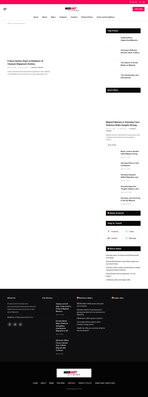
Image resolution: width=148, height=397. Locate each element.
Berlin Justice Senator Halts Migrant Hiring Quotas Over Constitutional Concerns (131, 152)
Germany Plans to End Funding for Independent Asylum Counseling (130, 164)
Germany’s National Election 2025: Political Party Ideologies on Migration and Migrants (130, 51)
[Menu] (4, 9)
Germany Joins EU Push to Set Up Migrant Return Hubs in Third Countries (130, 199)
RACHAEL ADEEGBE (37, 67)
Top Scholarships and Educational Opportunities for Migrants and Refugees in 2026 (130, 76)
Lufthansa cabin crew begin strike (118, 280)
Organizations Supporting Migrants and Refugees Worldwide (129, 39)
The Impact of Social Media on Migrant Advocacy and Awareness (129, 64)
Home (35, 17)
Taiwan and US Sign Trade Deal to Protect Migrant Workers (63, 307)
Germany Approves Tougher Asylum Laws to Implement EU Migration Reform (130, 187)
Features (63, 17)
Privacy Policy (87, 17)
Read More (112, 145)
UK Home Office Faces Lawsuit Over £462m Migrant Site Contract (62, 345)
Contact (74, 17)
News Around (116, 213)
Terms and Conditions (106, 17)
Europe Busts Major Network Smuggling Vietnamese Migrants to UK (62, 326)
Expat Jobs (118, 298)
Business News (85, 298)
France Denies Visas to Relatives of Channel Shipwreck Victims (25, 62)
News (53, 17)
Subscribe (139, 9)
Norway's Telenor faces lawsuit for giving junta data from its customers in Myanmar (91, 312)
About (44, 17)
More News (115, 248)
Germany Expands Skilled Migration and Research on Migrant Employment (129, 176)
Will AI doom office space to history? (90, 318)
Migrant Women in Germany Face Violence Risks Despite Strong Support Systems (123, 124)
